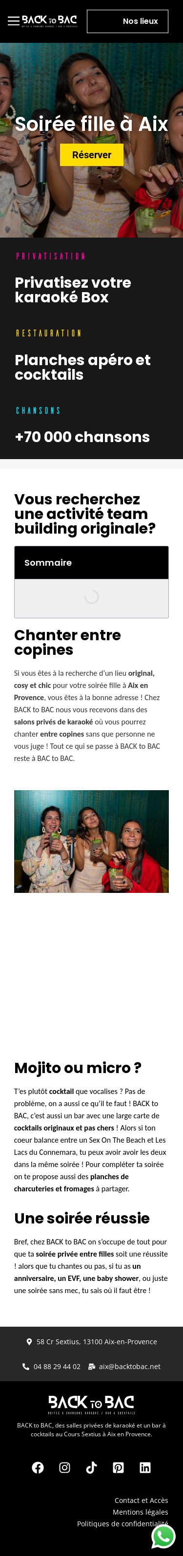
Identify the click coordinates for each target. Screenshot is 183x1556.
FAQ (161, 1535)
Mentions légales (140, 1512)
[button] (13, 21)
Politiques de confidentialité (122, 1523)
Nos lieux (140, 21)
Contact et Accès (141, 1500)
